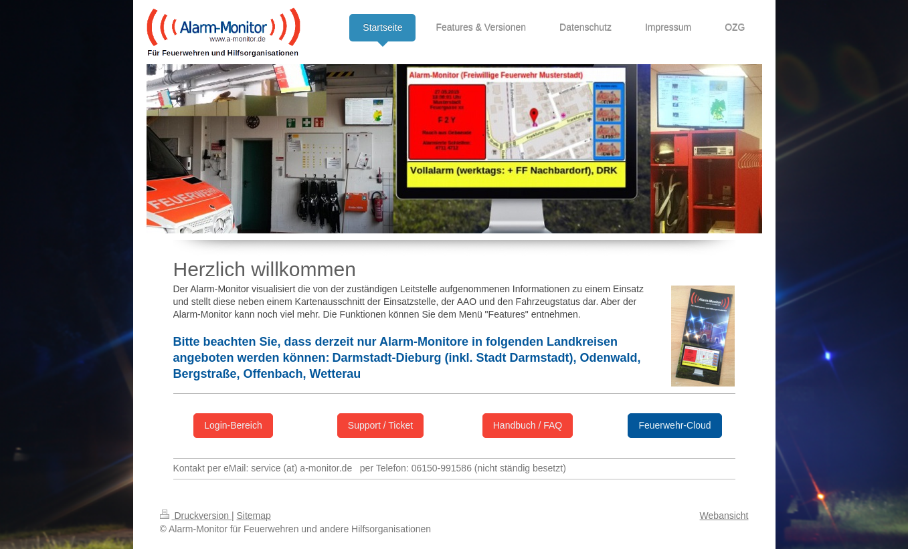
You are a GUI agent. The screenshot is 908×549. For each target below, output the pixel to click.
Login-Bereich (233, 425)
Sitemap (254, 515)
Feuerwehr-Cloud (674, 425)
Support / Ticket (380, 425)
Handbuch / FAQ (528, 425)
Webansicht (724, 515)
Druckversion (196, 515)
